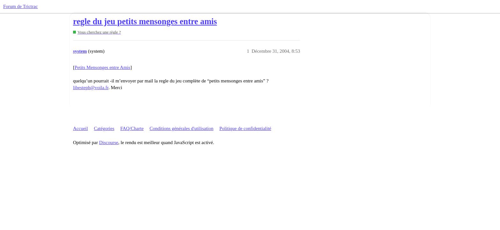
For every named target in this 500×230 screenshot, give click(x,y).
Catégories (104, 128)
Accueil (80, 128)
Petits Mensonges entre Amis (102, 67)
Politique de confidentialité (245, 128)
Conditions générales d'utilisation (181, 128)
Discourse (108, 142)
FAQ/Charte (131, 128)
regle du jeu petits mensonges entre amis (145, 21)
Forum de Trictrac (20, 6)
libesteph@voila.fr (90, 87)
